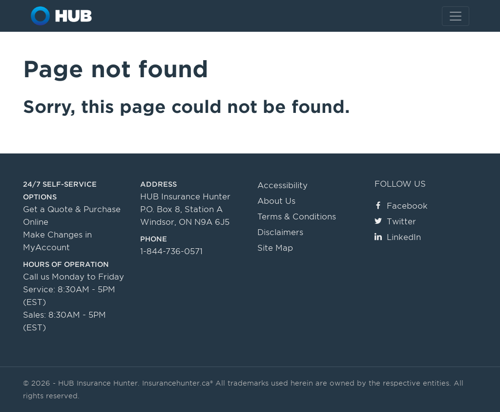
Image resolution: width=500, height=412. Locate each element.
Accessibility (282, 185)
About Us (276, 201)
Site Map (275, 248)
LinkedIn (398, 237)
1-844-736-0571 (171, 251)
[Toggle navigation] (455, 16)
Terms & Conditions (296, 216)
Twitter (395, 221)
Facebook (401, 206)
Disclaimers (280, 232)
